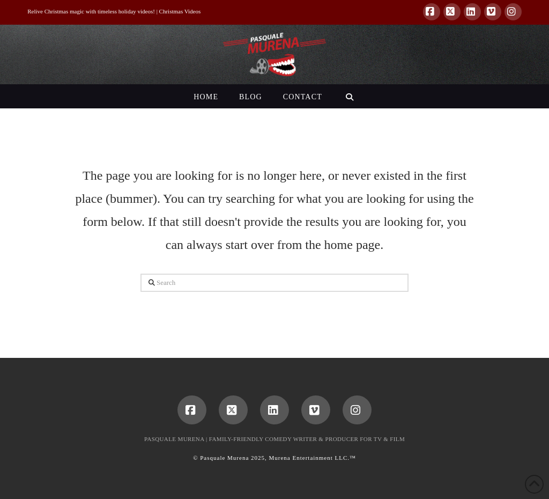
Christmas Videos (180, 11)
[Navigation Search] (349, 96)
